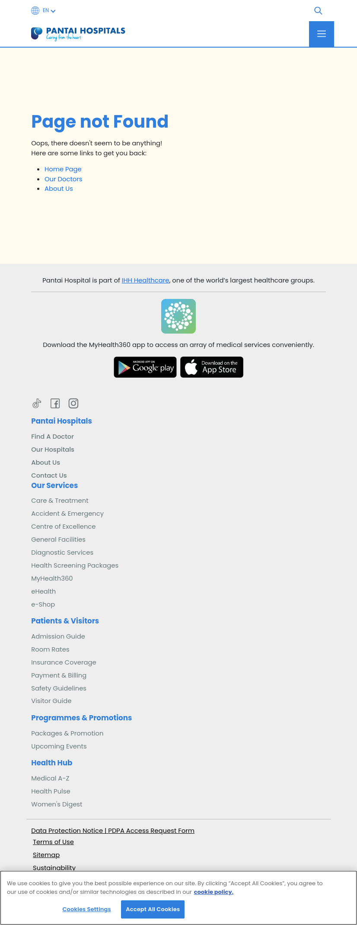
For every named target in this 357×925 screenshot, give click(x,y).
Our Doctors (64, 178)
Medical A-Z (50, 778)
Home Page (63, 168)
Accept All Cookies (153, 913)
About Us (59, 188)
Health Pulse (50, 791)
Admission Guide (58, 636)
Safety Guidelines (58, 688)
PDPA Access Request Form (151, 830)
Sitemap (46, 854)
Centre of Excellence (63, 526)
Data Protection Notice (68, 830)
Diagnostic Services (62, 552)
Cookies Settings (86, 913)
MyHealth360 (52, 578)
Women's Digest (56, 804)
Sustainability (54, 867)
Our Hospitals (52, 449)
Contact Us (49, 475)
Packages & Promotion (67, 733)
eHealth (43, 591)
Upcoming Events (58, 746)
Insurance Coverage (63, 662)
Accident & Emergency (67, 513)
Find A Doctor (52, 436)
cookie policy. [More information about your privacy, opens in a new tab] (214, 896)
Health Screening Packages (74, 565)
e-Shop (43, 604)
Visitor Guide (51, 700)
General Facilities (58, 539)
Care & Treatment (59, 500)
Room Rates (50, 649)
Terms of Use (53, 841)
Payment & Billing (58, 675)
